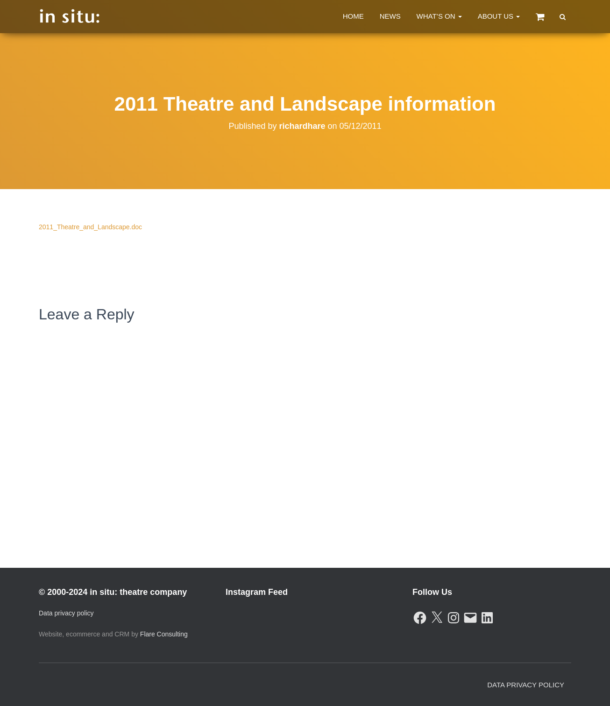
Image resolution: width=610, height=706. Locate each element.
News (390, 16)
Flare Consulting (164, 634)
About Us (499, 16)
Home (353, 16)
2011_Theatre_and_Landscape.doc (90, 227)
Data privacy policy (66, 613)
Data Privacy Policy (525, 685)
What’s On (439, 16)
